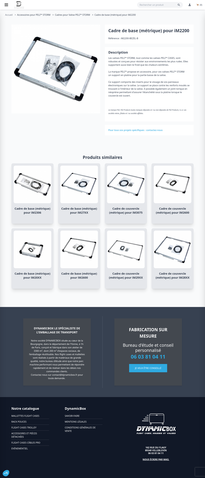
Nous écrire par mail (156, 459)
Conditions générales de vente (80, 429)
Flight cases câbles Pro (25, 442)
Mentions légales (76, 421)
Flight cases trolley (23, 427)
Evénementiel (19, 448)
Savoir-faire (72, 415)
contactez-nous (154, 130)
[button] (6, 473)
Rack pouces (18, 421)
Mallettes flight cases (25, 415)
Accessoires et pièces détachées (24, 435)
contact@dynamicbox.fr (64, 374)
